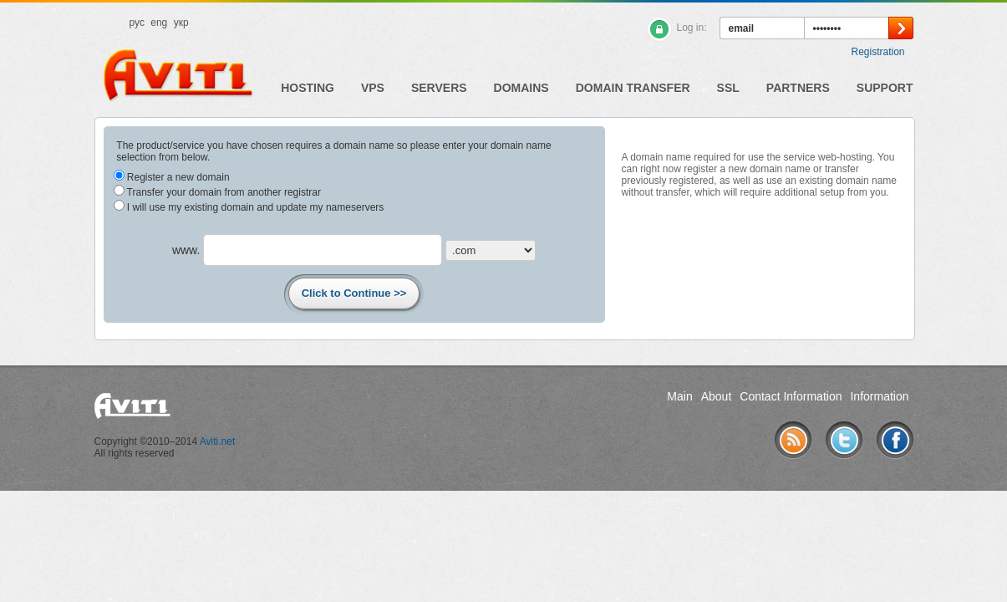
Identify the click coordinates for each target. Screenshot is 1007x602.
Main (679, 396)
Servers (439, 87)
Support (885, 87)
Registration (877, 52)
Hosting (307, 87)
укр (181, 22)
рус (137, 22)
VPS (372, 87)
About (716, 396)
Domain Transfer (633, 87)
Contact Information (791, 396)
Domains (521, 87)
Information (879, 396)
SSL (728, 87)
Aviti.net (217, 441)
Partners (798, 87)
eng (158, 22)
